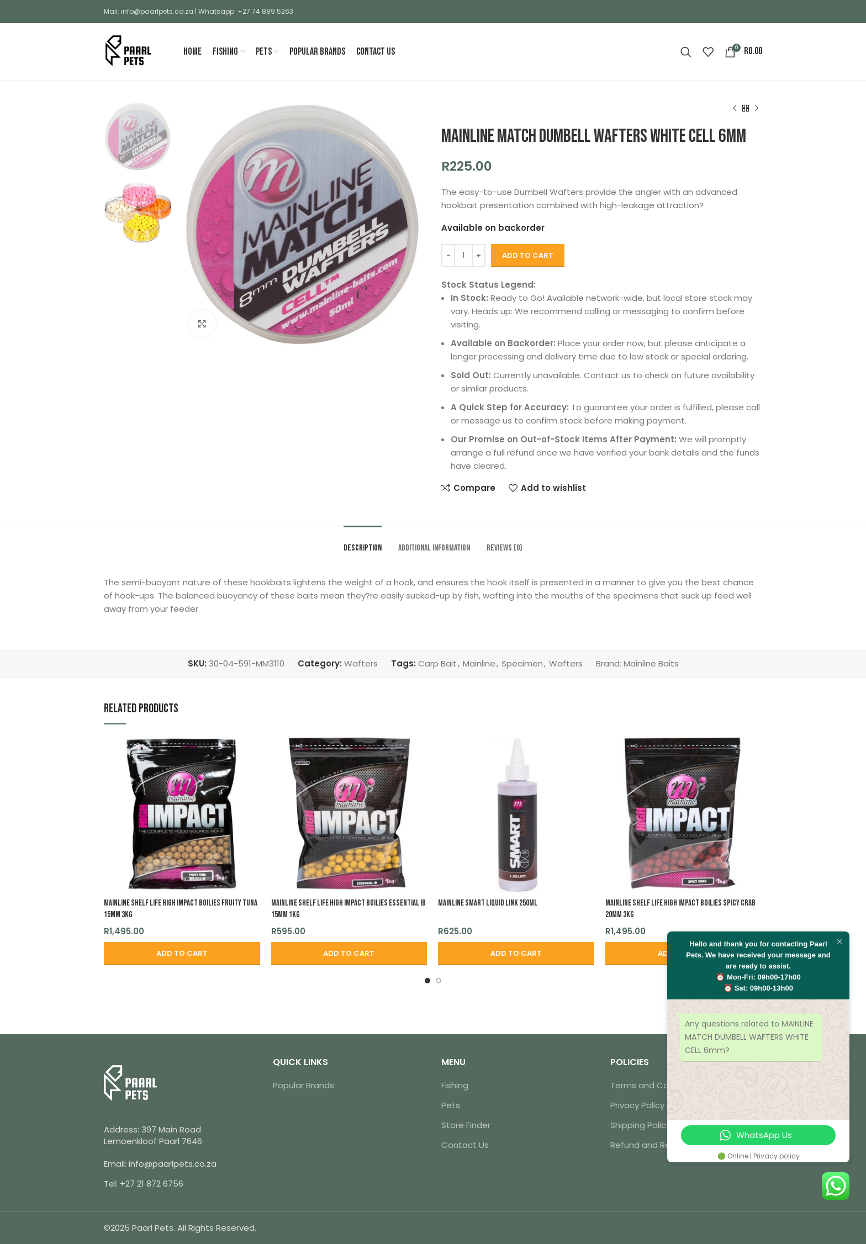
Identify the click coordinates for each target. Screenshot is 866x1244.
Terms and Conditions (655, 1085)
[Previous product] (734, 108)
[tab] (363, 542)
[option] (138, 136)
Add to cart (527, 255)
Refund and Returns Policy (663, 1145)
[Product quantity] (463, 255)
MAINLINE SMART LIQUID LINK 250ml (487, 903)
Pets (450, 1105)
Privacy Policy (637, 1105)
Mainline (479, 663)
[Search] (686, 52)
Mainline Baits (651, 663)
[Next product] (756, 108)
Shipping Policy (640, 1125)
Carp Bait (437, 663)
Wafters (361, 663)
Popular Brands (303, 1085)
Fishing (454, 1085)
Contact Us (465, 1145)
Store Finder (465, 1125)
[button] (182, 953)
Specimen (522, 663)
